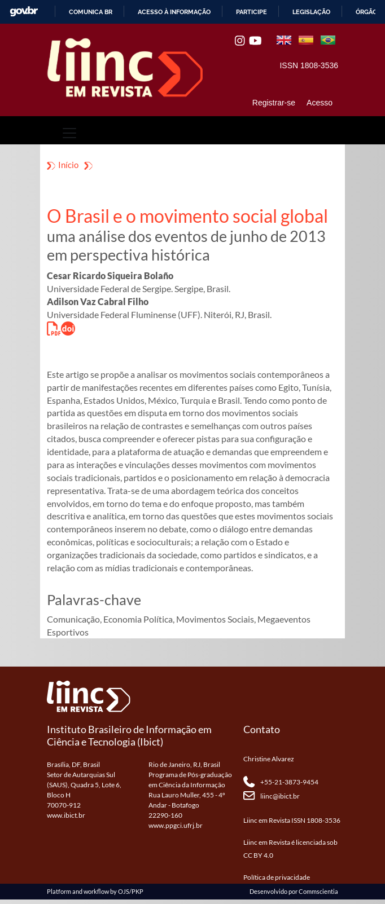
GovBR (24, 11)
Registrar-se (273, 102)
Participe (251, 12)
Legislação (311, 12)
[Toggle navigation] (69, 133)
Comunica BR (90, 12)
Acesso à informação (174, 12)
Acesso (320, 102)
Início (68, 165)
